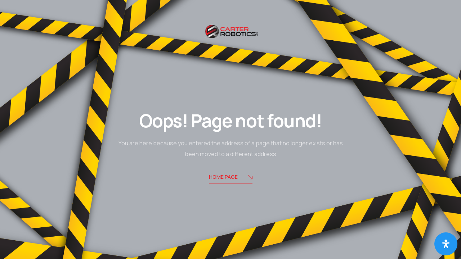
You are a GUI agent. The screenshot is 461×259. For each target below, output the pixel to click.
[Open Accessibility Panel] (445, 243)
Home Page (230, 177)
